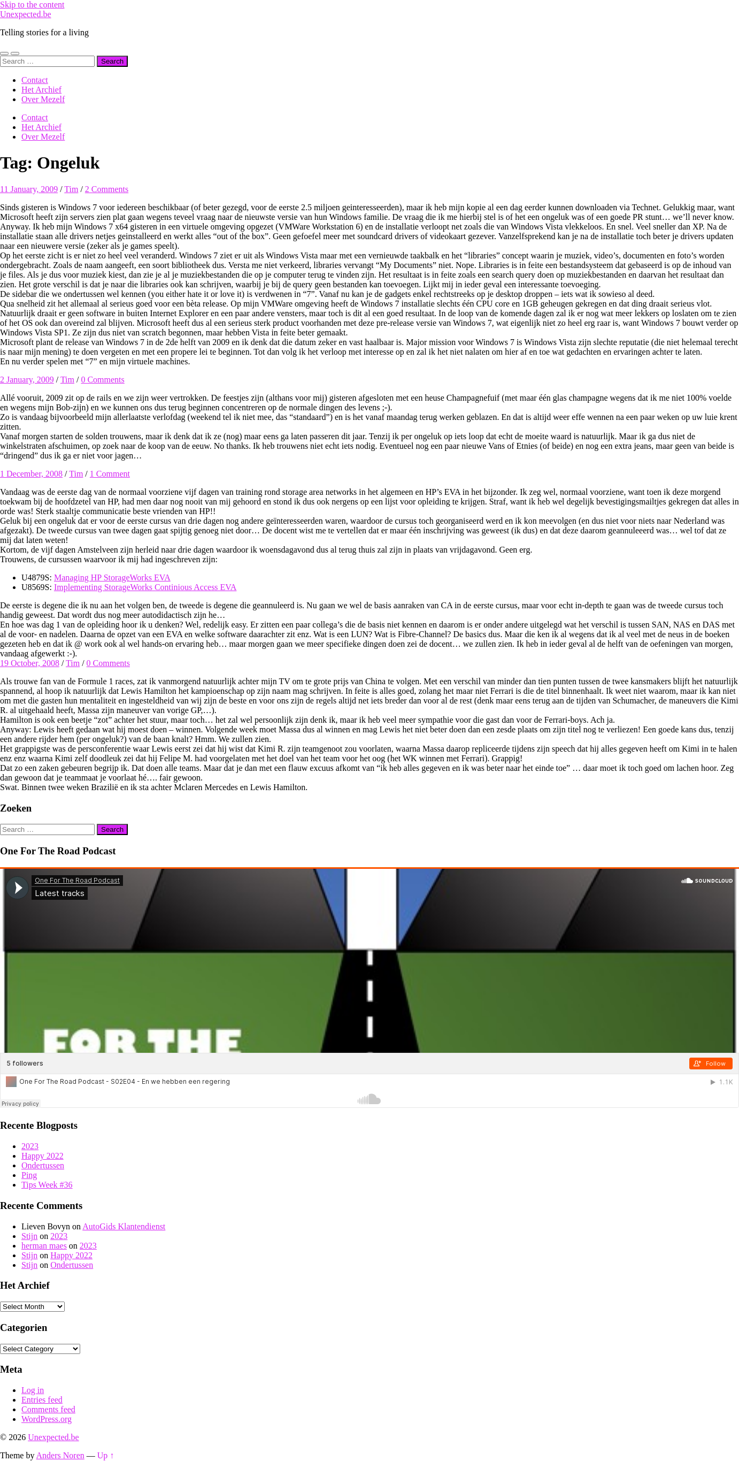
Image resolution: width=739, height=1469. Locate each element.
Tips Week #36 (47, 1184)
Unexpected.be (25, 14)
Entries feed (42, 1399)
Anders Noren (60, 1455)
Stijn (29, 1236)
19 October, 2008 (29, 663)
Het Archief (41, 89)
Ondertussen (42, 1165)
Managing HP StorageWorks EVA (112, 577)
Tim (71, 189)
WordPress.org (46, 1419)
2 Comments (106, 189)
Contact (34, 80)
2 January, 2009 (27, 379)
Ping (29, 1175)
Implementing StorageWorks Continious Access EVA (145, 587)
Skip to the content (32, 4)
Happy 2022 (42, 1155)
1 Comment (110, 473)
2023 (30, 1146)
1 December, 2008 (31, 473)
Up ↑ (105, 1455)
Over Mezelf (43, 99)
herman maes (44, 1245)
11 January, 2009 (29, 189)
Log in (32, 1390)
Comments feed (48, 1409)
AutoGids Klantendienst (123, 1226)
